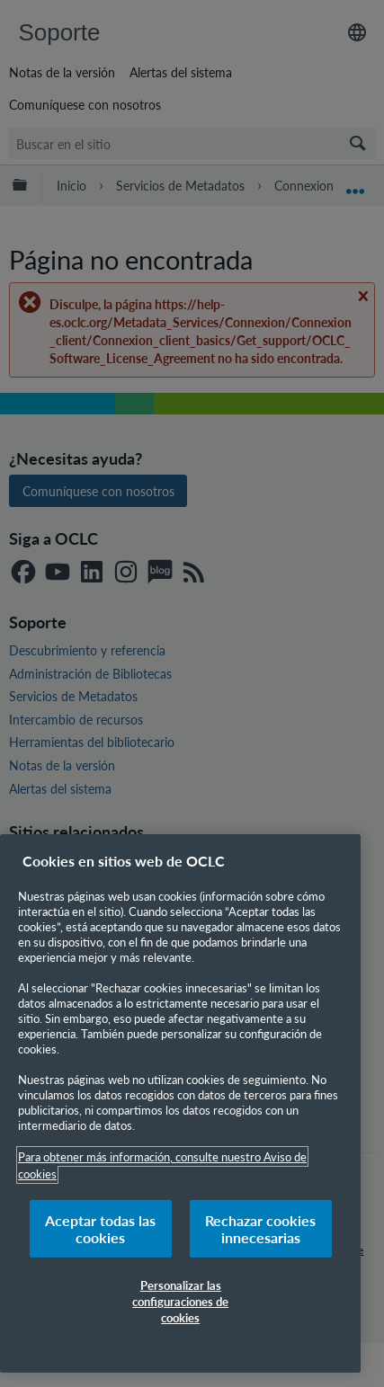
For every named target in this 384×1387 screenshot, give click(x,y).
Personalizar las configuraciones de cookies (180, 1301)
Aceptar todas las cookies (100, 1229)
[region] (180, 1103)
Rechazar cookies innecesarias (260, 1229)
